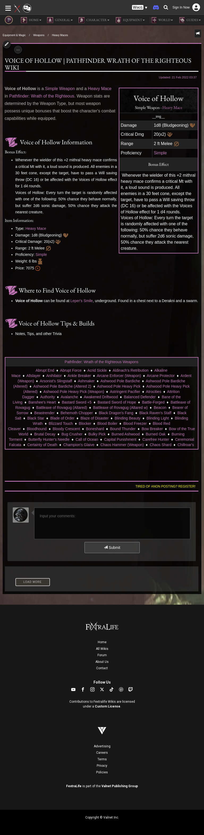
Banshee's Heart (42, 402)
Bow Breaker (152, 429)
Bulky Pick (97, 434)
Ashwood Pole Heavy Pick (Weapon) (73, 391)
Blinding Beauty (128, 418)
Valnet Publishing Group (119, 786)
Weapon (67, 88)
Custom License (107, 706)
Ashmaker (86, 381)
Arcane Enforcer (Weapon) (119, 376)
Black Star (35, 418)
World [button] (161, 20)
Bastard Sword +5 (77, 402)
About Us (102, 662)
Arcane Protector (161, 376)
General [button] (60, 20)
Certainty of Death (42, 445)
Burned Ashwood (126, 434)
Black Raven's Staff (155, 413)
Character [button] (93, 20)
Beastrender (44, 413)
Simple (160, 153)
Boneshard (95, 429)
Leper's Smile (81, 301)
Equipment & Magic (14, 35)
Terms (102, 759)
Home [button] (31, 20)
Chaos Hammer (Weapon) (122, 445)
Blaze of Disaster (94, 418)
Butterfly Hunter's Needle (49, 439)
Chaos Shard (161, 445)
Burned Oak (156, 434)
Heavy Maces (60, 35)
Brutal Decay (45, 434)
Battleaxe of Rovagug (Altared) (61, 407)
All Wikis (102, 649)
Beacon (160, 407)
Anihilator (54, 376)
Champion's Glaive (78, 445)
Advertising (102, 746)
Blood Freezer (135, 423)
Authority (47, 397)
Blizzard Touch (61, 423)
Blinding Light (158, 418)
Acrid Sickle (97, 370)
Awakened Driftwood (101, 397)
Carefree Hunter (155, 439)
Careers (102, 753)
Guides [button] (189, 20)
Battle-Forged (153, 402)
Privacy (102, 766)
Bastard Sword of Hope (116, 402)
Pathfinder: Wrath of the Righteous (41, 96)
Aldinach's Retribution (130, 370)
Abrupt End (45, 370)
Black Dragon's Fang (116, 413)
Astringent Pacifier (125, 391)
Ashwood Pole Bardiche (120, 381)
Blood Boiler (107, 423)
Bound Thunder (122, 429)
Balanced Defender (140, 397)
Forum (102, 655)
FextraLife (74, 786)
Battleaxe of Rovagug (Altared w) (120, 407)
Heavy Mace (172, 107)
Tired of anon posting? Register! (165, 486)
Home (102, 642)
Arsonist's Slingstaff (56, 381)
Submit (112, 547)
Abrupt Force (71, 370)
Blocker (85, 423)
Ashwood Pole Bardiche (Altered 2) (62, 386)
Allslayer (33, 376)
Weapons (38, 35)
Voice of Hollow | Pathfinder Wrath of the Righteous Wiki (98, 63)
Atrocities (153, 391)
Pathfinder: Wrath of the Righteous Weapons (101, 362)
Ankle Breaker (79, 376)
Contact (102, 668)
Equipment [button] (130, 20)
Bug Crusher (72, 434)
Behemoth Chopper (77, 413)
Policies (102, 772)
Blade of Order (62, 418)
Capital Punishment (120, 439)
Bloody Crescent (66, 429)
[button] (139, 7)
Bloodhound (37, 429)
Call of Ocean (86, 439)
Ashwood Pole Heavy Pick (118, 386)
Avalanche (69, 397)
